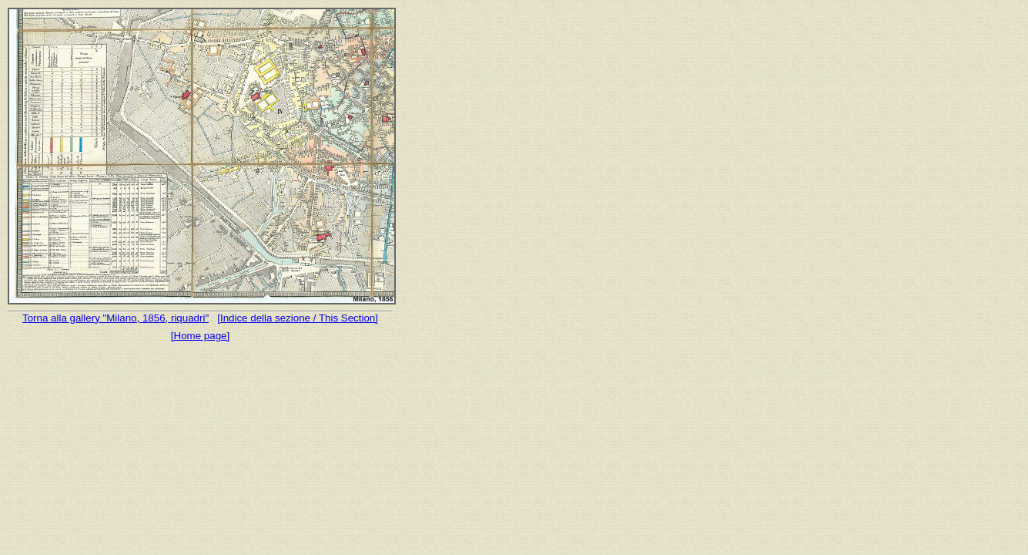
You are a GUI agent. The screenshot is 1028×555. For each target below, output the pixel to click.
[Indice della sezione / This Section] (297, 318)
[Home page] (200, 335)
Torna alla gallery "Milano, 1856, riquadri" (115, 318)
